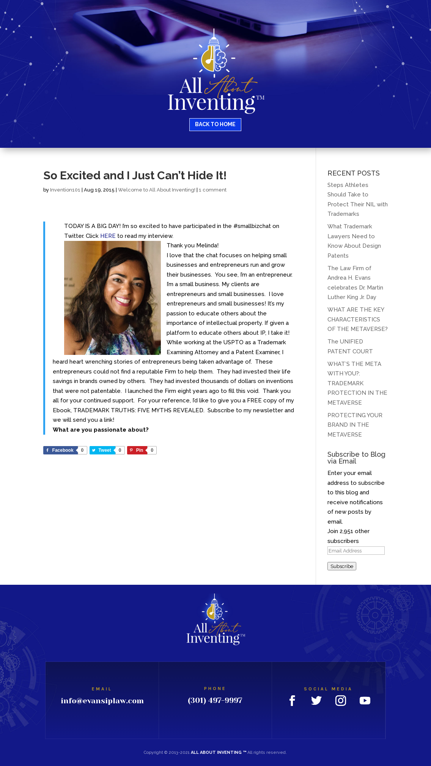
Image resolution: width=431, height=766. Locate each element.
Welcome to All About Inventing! (156, 190)
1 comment (213, 190)
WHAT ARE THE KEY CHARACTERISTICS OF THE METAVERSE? (357, 319)
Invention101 (65, 190)
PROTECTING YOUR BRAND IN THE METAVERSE (354, 425)
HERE (108, 236)
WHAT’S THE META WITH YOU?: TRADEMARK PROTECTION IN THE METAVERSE (357, 383)
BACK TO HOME (215, 124)
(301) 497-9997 (215, 700)
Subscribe (341, 566)
